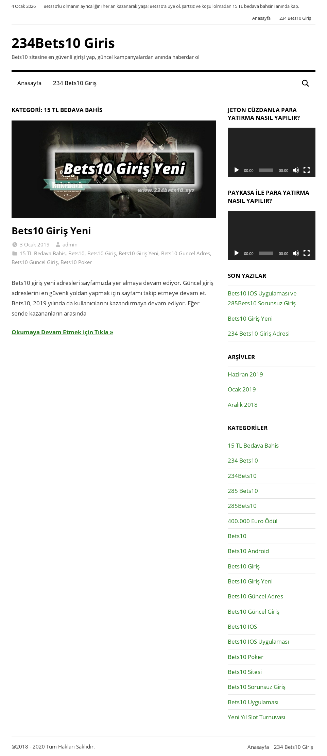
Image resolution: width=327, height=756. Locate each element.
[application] (271, 152)
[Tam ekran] (306, 170)
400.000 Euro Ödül (252, 521)
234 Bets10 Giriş (295, 18)
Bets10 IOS (242, 626)
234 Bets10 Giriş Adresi (259, 333)
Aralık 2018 (243, 404)
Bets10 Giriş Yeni (51, 230)
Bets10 (76, 253)
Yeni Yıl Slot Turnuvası (256, 717)
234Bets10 (242, 476)
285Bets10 (242, 506)
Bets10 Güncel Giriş (35, 262)
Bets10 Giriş (101, 253)
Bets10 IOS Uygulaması (258, 641)
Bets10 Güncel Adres (185, 253)
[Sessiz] (295, 170)
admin (70, 244)
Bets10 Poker (76, 262)
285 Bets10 (243, 491)
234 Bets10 (243, 460)
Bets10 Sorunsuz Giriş (257, 687)
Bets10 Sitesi (245, 672)
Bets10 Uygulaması (253, 702)
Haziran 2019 (245, 374)
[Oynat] (236, 170)
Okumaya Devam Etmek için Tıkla (60, 332)
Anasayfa (261, 18)
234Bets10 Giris (63, 42)
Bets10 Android (248, 551)
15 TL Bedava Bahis (43, 253)
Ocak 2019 (242, 389)
